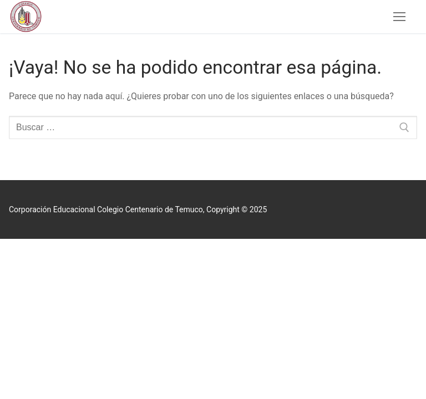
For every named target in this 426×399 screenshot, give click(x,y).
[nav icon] (399, 16)
